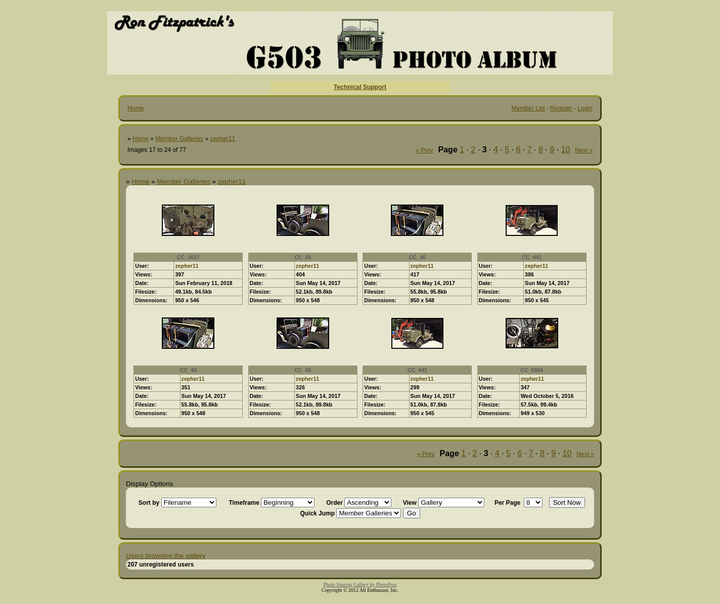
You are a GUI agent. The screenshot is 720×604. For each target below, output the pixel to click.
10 (565, 149)
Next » (584, 150)
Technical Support (360, 87)
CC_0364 (531, 370)
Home (135, 108)
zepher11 (222, 138)
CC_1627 (188, 257)
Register (561, 108)
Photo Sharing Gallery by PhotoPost (359, 584)
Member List (528, 108)
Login (584, 108)
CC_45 (302, 257)
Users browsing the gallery (165, 555)
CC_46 (417, 257)
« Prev (424, 150)
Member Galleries (179, 138)
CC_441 (532, 257)
